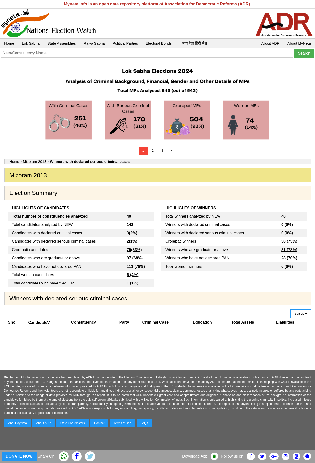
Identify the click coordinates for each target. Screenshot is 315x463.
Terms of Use (122, 423)
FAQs (144, 423)
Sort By (301, 313)
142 (130, 225)
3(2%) (132, 233)
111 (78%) (136, 266)
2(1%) (132, 241)
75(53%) (134, 250)
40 (283, 216)
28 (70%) (289, 258)
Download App (194, 456)
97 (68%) (135, 258)
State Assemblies (61, 43)
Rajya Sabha (94, 43)
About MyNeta (299, 43)
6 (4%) (132, 275)
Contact (99, 423)
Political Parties (125, 43)
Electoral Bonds (159, 43)
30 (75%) (289, 241)
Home (9, 43)
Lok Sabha (31, 43)
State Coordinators (72, 423)
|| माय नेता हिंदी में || (193, 43)
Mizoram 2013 (34, 161)
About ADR (270, 43)
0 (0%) (287, 225)
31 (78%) (289, 250)
